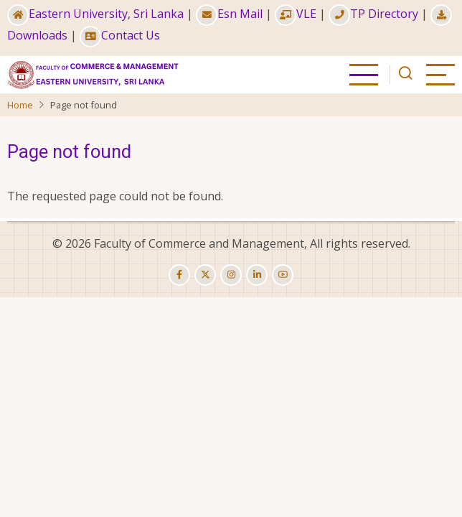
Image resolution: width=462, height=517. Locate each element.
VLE (295, 14)
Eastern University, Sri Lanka (95, 14)
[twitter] (205, 275)
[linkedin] (257, 275)
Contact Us (120, 35)
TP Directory (373, 14)
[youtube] (282, 275)
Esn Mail (229, 14)
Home (20, 104)
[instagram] (231, 275)
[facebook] (179, 275)
